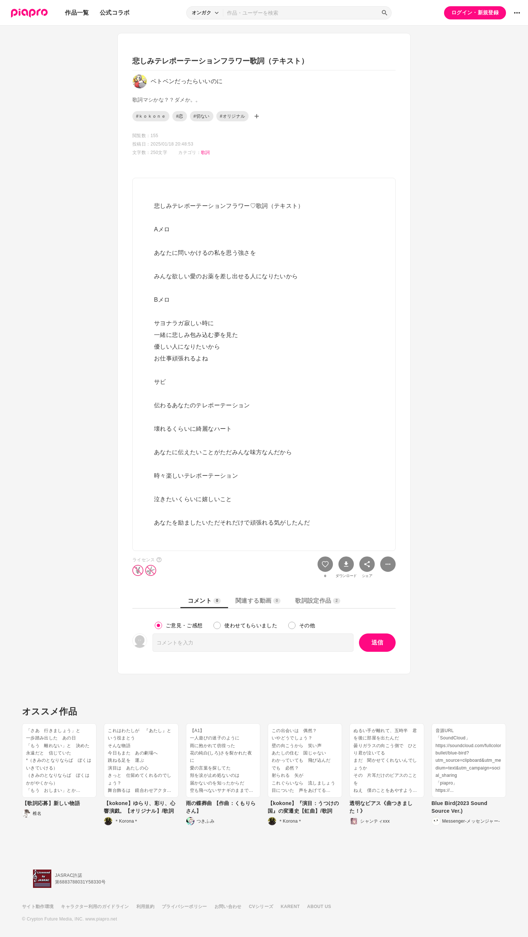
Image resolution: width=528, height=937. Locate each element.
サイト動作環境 (38, 906)
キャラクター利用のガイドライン (95, 906)
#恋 (179, 116)
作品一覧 (77, 13)
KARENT (290, 906)
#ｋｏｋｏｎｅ (151, 116)
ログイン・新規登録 (475, 12)
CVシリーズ (261, 906)
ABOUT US (319, 906)
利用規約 (145, 906)
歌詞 (205, 152)
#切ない (202, 116)
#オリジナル (232, 116)
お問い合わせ (228, 906)
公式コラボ (115, 13)
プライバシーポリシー (184, 906)
